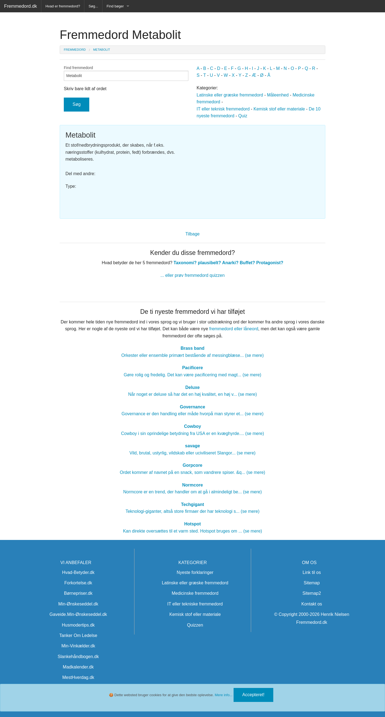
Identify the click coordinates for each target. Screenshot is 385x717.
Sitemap (312, 583)
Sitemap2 (312, 593)
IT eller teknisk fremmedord (223, 109)
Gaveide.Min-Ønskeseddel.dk (78, 614)
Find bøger (115, 6)
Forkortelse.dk (78, 583)
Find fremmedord (126, 73)
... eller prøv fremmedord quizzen (192, 275)
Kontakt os (311, 604)
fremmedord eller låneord (233, 328)
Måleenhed (278, 95)
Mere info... (223, 695)
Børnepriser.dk (78, 593)
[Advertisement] (258, 169)
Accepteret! (253, 694)
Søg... (93, 6)
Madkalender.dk (78, 667)
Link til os (312, 572)
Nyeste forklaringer (195, 572)
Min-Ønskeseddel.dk (78, 604)
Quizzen (195, 625)
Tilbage (192, 234)
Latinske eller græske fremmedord (230, 95)
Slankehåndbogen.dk (78, 656)
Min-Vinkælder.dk (78, 646)
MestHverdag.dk (78, 677)
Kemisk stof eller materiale (279, 109)
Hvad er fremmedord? (62, 6)
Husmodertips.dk (78, 625)
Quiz (242, 115)
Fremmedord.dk (20, 6)
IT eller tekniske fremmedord (195, 604)
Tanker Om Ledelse (78, 635)
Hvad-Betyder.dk (78, 572)
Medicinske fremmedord (195, 593)
